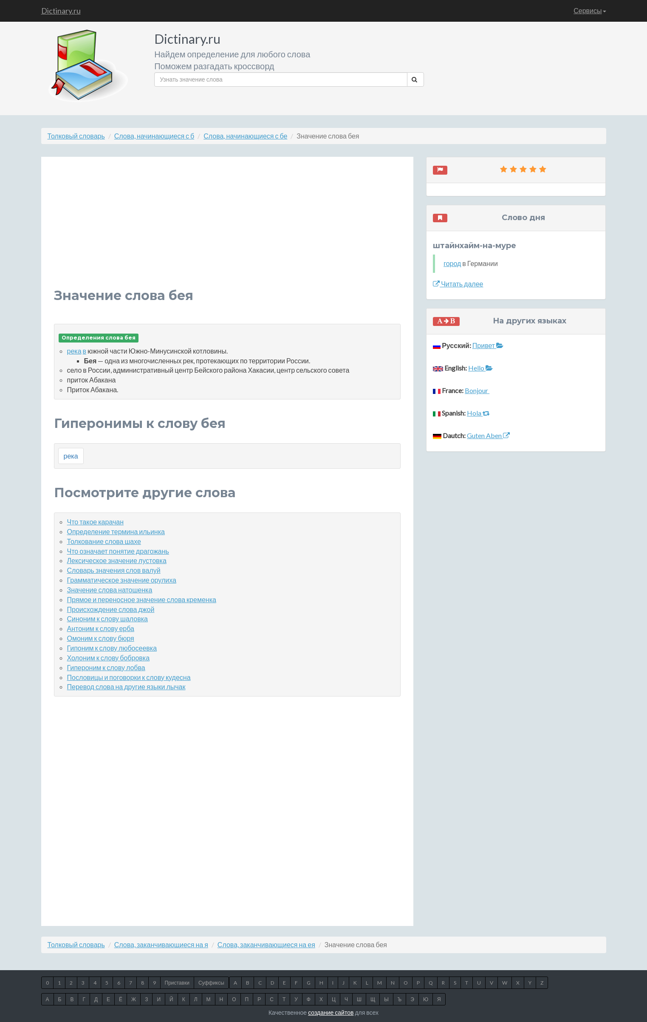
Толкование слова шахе (104, 541)
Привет (487, 345)
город (452, 263)
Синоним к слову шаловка (107, 618)
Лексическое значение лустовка (117, 560)
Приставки (177, 983)
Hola (478, 413)
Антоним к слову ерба (100, 628)
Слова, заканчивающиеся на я (161, 944)
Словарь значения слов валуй (114, 570)
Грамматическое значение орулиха (121, 580)
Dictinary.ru (61, 10)
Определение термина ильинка (116, 531)
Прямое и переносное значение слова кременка (141, 599)
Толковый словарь (76, 136)
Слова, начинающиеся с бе (245, 136)
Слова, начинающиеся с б (154, 136)
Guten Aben (488, 435)
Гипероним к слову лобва (106, 667)
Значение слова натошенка (110, 590)
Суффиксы (211, 983)
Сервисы (590, 10)
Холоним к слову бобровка (108, 658)
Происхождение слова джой (111, 609)
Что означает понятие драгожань (118, 551)
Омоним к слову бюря (100, 638)
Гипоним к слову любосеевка (112, 648)
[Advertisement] (227, 229)
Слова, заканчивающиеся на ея (266, 944)
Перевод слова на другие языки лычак (126, 686)
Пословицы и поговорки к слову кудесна (129, 677)
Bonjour (477, 390)
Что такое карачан (95, 522)
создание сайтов (330, 1012)
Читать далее (458, 284)
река (74, 351)
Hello (480, 368)
